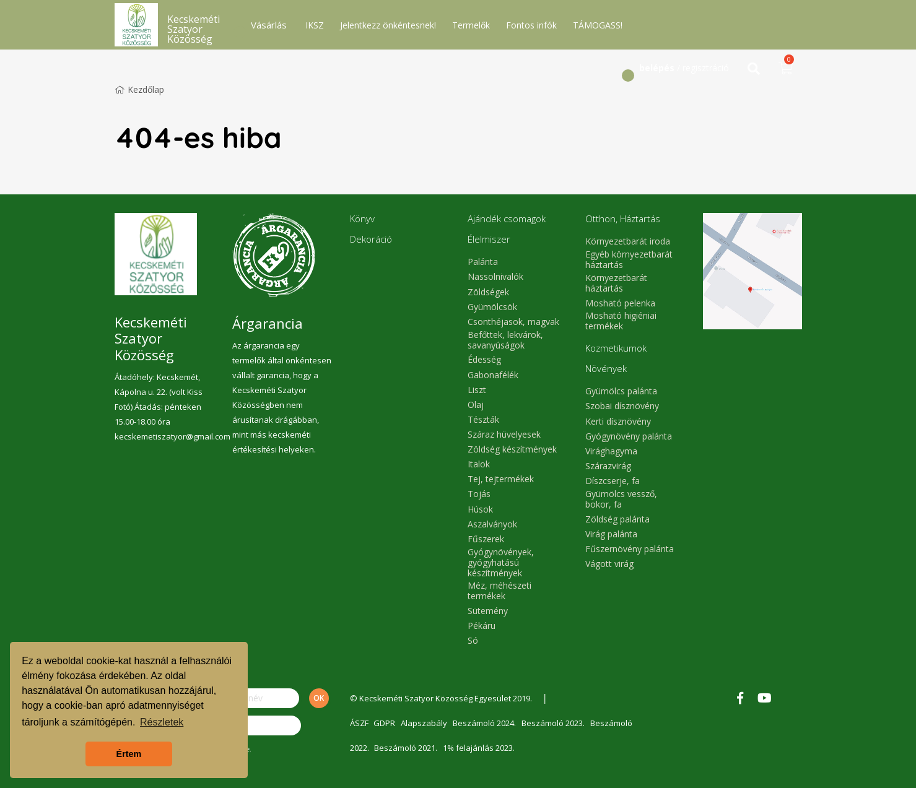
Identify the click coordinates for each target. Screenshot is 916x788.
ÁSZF (359, 723)
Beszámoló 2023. (556, 723)
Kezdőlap (139, 89)
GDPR (385, 723)
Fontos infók (531, 25)
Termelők (471, 25)
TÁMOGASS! (597, 25)
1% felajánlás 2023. (481, 747)
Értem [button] (129, 754)
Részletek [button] (161, 722)
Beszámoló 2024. (486, 723)
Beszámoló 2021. (406, 747)
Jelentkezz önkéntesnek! (388, 25)
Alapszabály (426, 723)
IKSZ (314, 25)
